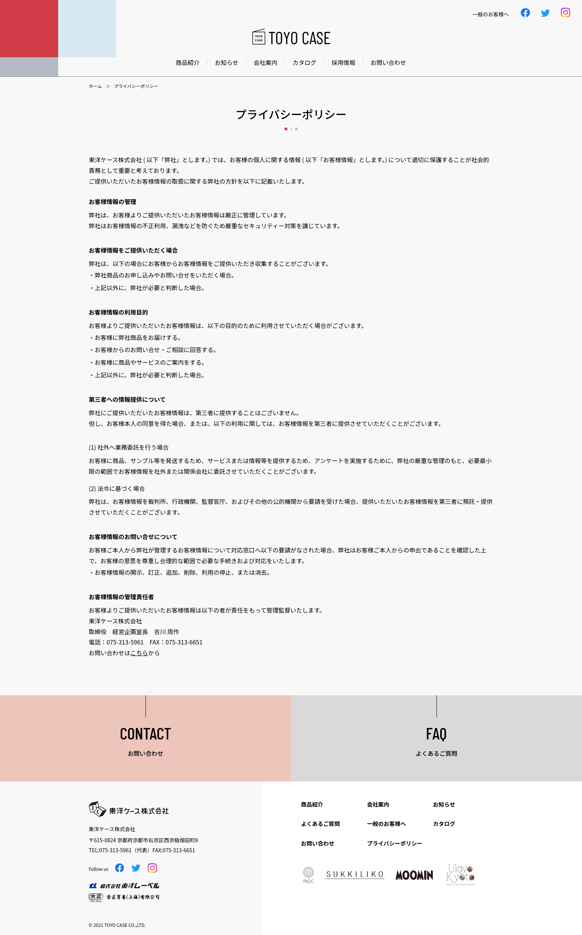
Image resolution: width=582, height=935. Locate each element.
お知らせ (227, 62)
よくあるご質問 (320, 823)
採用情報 (343, 62)
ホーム (95, 86)
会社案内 (265, 62)
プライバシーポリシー (395, 843)
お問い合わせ (388, 62)
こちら (139, 652)
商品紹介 (188, 62)
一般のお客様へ (386, 823)
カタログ (304, 62)
